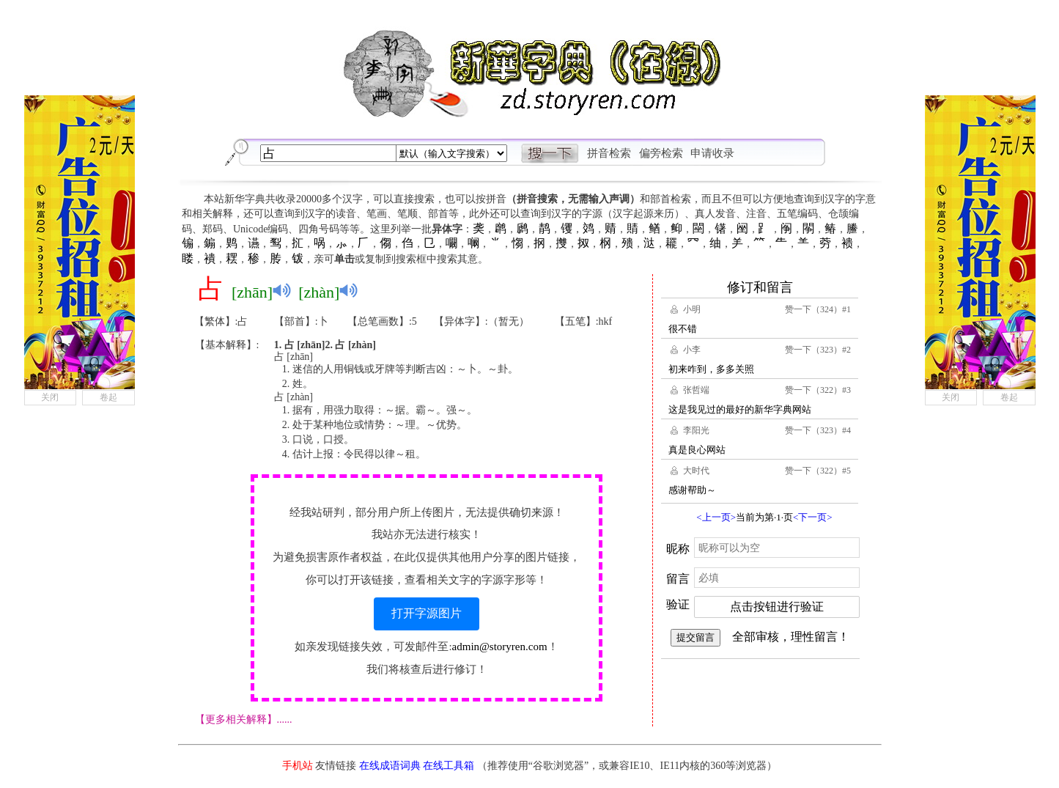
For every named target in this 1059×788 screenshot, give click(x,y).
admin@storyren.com (499, 646)
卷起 (108, 397)
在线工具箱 (448, 765)
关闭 (50, 397)
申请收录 (712, 153)
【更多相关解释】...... (243, 719)
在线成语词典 (390, 765)
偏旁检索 (661, 153)
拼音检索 (609, 153)
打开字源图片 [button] (426, 613)
